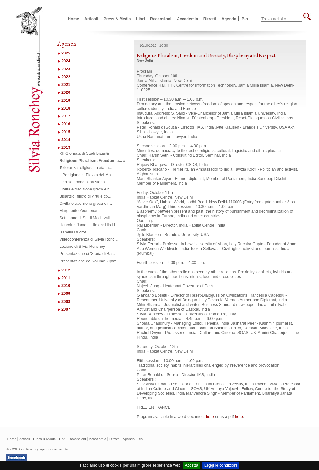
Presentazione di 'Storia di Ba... (87, 253)
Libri (140, 18)
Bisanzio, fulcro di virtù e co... (85, 196)
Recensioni (160, 18)
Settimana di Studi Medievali (85, 217)
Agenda (228, 18)
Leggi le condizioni (220, 465)
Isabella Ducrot (73, 232)
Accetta (191, 465)
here (210, 416)
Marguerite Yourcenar (79, 210)
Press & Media (117, 18)
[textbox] (281, 19)
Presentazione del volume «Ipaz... (90, 261)
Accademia (187, 18)
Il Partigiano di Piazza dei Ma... (87, 174)
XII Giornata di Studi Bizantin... (87, 153)
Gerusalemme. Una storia (82, 182)
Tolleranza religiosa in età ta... (86, 167)
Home (73, 18)
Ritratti (209, 18)
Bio (245, 18)
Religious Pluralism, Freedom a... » (93, 160)
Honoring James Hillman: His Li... (89, 225)
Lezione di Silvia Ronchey (82, 246)
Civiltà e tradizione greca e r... (86, 189)
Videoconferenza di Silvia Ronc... (89, 239)
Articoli (91, 18)
